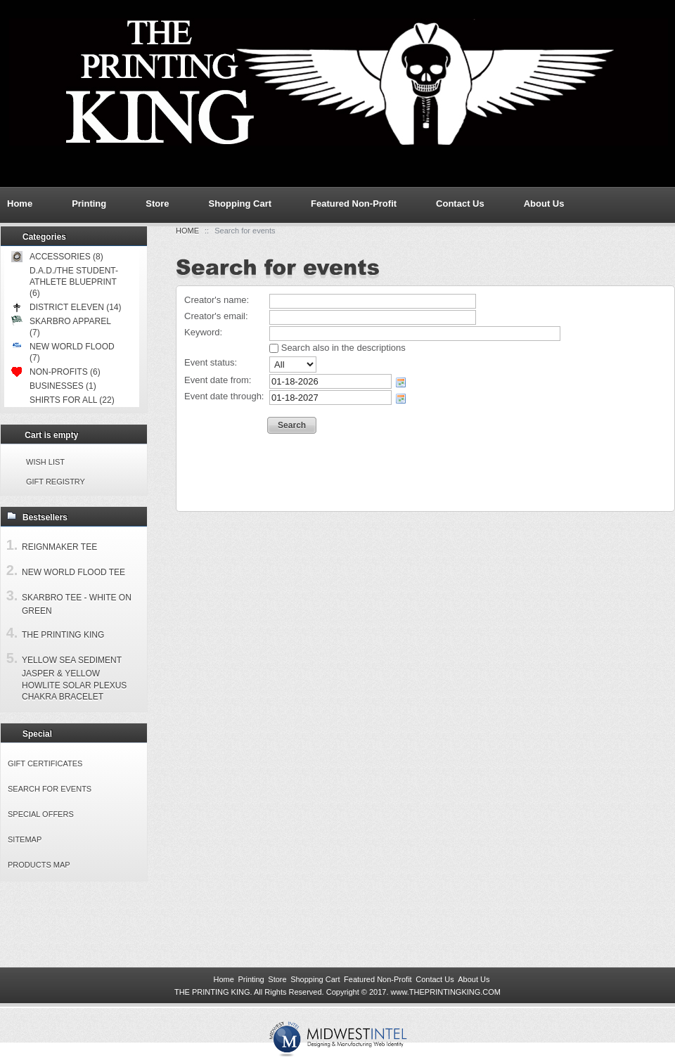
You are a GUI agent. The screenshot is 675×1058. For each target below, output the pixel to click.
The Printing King (63, 635)
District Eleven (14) (66, 307)
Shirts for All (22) (72, 400)
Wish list (45, 462)
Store (157, 203)
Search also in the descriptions (337, 347)
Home (187, 230)
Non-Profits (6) (56, 372)
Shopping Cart (239, 203)
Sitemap (24, 839)
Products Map (39, 864)
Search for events (49, 789)
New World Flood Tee (73, 572)
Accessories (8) (57, 256)
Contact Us (460, 203)
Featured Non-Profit (354, 203)
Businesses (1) (63, 386)
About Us (544, 203)
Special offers (41, 814)
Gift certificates (45, 763)
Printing (89, 203)
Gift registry (55, 481)
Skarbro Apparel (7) (60, 326)
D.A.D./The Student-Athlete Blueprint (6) (74, 282)
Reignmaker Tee (59, 547)
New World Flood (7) (63, 352)
